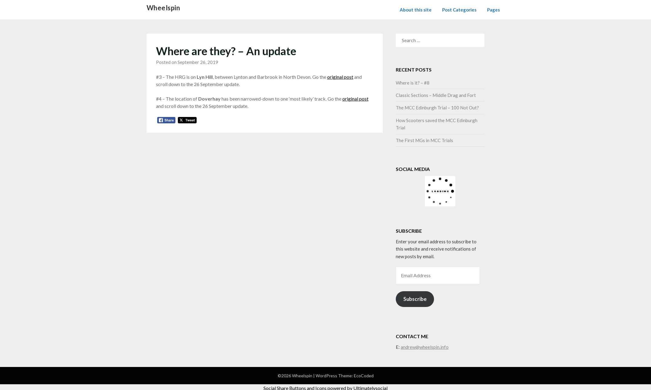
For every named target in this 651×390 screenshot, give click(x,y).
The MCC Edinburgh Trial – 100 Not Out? (437, 107)
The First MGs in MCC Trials (424, 140)
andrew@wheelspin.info (425, 347)
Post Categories (459, 9)
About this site (416, 9)
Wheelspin (163, 8)
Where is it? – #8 (412, 82)
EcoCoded (364, 375)
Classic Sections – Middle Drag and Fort (436, 95)
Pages (493, 9)
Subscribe (415, 299)
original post (340, 77)
